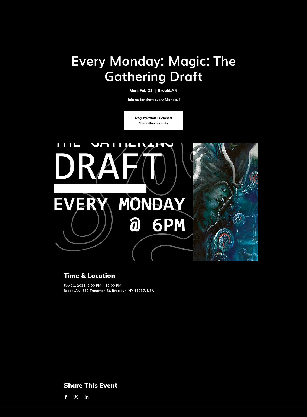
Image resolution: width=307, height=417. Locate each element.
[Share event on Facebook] (66, 397)
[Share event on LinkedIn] (87, 397)
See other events (153, 123)
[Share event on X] (76, 397)
